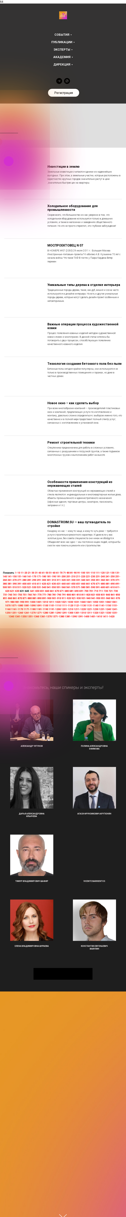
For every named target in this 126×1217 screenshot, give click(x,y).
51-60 (52, 572)
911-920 (66, 598)
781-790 (56, 594)
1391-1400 (83, 616)
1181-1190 (42, 609)
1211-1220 (80, 609)
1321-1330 (105, 612)
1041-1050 (92, 602)
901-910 (56, 598)
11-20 (24, 572)
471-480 (100, 583)
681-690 (74, 591)
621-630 (14, 591)
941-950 (95, 598)
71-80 (66, 572)
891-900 (46, 598)
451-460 (80, 583)
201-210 (70, 576)
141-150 (12, 576)
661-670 (54, 591)
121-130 (109, 572)
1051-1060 (105, 602)
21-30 (31, 572)
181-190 (51, 576)
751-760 (27, 594)
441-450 (70, 583)
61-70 (59, 572)
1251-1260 (17, 612)
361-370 (110, 580)
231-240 (100, 576)
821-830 (95, 594)
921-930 (76, 598)
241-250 (110, 576)
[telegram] (59, 81)
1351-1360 (33, 616)
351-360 (100, 580)
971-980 (10, 602)
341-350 (90, 580)
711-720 (103, 591)
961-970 (115, 598)
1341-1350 (21, 616)
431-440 (61, 583)
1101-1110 (55, 605)
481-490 (110, 583)
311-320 (61, 580)
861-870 (17, 598)
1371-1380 (58, 616)
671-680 (64, 591)
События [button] (61, 34)
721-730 (113, 591)
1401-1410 (96, 616)
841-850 (115, 594)
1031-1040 (80, 602)
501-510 (12, 587)
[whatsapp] (67, 81)
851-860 (7, 598)
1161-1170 (17, 609)
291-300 (41, 580)
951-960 (105, 598)
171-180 (41, 576)
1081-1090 (30, 605)
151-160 (21, 576)
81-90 (73, 572)
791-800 (66, 594)
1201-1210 (67, 609)
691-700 (83, 591)
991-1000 (30, 602)
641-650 (34, 591)
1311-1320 (92, 612)
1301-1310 (80, 612)
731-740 (7, 594)
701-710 (93, 591)
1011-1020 (55, 602)
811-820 (86, 594)
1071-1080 (17, 605)
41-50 (45, 572)
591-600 (100, 587)
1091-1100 (42, 605)
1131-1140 (92, 605)
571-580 (80, 587)
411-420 (41, 583)
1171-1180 (30, 609)
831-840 (105, 594)
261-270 (12, 580)
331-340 (80, 580)
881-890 (37, 598)
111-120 (100, 572)
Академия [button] (62, 57)
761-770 (37, 594)
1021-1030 (67, 602)
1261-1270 (30, 612)
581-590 (90, 587)
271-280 (21, 580)
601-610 (110, 587)
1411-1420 (108, 616)
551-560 (61, 587)
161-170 (31, 576)
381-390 (12, 583)
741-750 (17, 594)
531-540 (41, 587)
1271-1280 (42, 612)
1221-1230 (92, 609)
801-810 (76, 594)
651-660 (44, 591)
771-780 (46, 594)
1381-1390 (71, 616)
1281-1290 (55, 612)
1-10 (17, 572)
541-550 (51, 587)
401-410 (31, 583)
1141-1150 (105, 605)
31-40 (38, 572)
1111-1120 (67, 605)
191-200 (61, 576)
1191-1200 (55, 609)
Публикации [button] (61, 42)
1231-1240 (105, 609)
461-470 (90, 583)
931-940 (86, 598)
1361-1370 (46, 616)
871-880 (27, 598)
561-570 (70, 587)
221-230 (90, 576)
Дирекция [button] (61, 64)
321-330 (70, 580)
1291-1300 (67, 612)
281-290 (31, 580)
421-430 (51, 583)
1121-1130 (80, 605)
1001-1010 (42, 602)
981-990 (19, 602)
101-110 (90, 572)
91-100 (81, 572)
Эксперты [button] (62, 49)
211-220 (80, 576)
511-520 (21, 587)
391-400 (21, 583)
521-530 (31, 587)
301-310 (51, 580)
